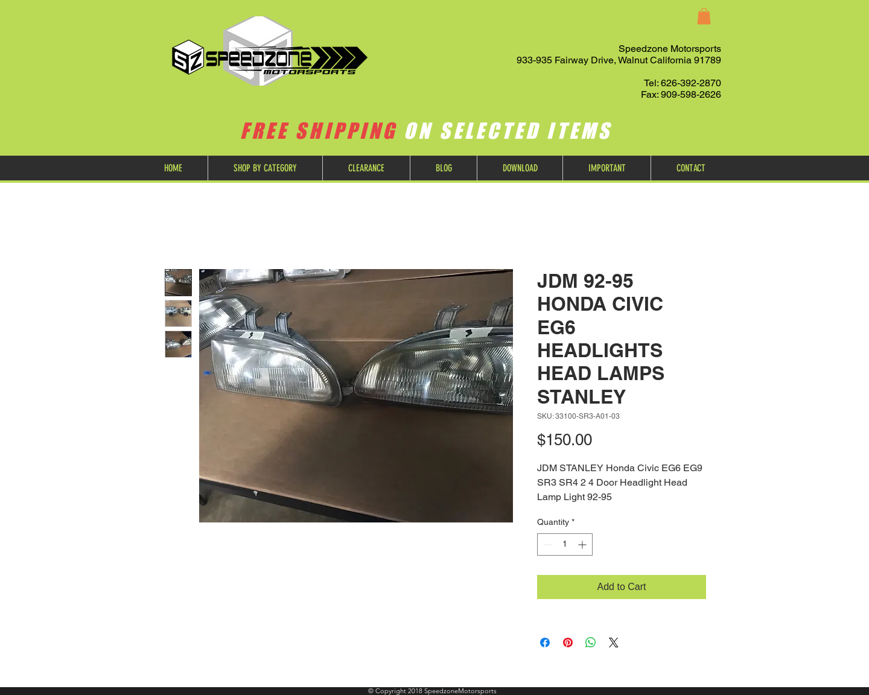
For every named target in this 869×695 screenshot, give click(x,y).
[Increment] (583, 544)
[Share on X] (613, 642)
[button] (704, 16)
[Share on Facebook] (545, 642)
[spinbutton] (565, 544)
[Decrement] (546, 544)
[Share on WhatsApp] (591, 642)
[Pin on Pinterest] (568, 642)
